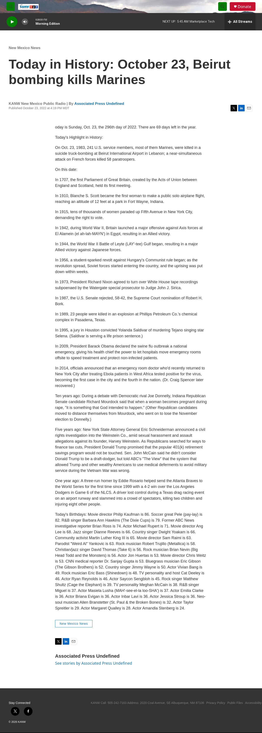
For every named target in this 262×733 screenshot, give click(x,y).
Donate (244, 6)
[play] (11, 21)
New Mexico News (24, 48)
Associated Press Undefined (99, 104)
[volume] (25, 22)
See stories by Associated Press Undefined (93, 663)
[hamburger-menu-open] (11, 6)
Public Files (235, 703)
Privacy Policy (215, 703)
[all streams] (239, 21)
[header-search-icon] (222, 6)
